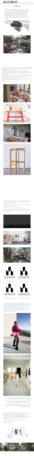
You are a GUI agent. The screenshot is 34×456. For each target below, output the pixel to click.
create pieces (7, 208)
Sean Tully (8, 421)
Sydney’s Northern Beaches (23, 306)
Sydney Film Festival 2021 (21, 419)
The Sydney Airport (19, 77)
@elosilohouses (27, 406)
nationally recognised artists (17, 307)
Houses (15, 305)
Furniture (7, 305)
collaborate (12, 207)
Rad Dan (10, 422)
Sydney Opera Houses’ (10, 76)
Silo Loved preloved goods (8, 308)
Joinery (10, 305)
